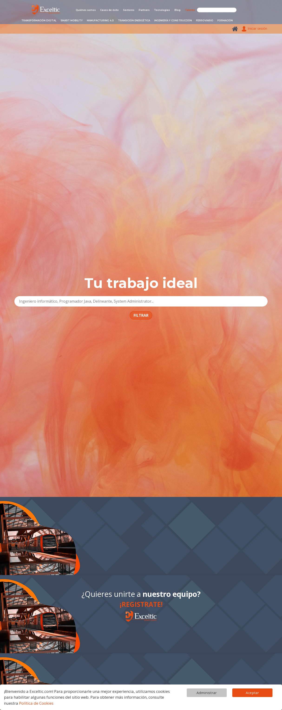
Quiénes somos (86, 10)
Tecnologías (162, 10)
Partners (144, 10)
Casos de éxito (109, 10)
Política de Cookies (36, 703)
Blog (177, 10)
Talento (190, 10)
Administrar (207, 692)
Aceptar (252, 692)
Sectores (128, 10)
